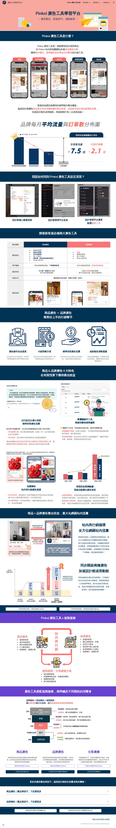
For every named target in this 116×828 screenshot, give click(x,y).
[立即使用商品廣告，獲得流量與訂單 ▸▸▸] (31, 609)
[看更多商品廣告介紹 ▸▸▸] (22, 766)
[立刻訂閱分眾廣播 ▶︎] (93, 771)
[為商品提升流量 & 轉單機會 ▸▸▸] (36, 810)
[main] (58, 15)
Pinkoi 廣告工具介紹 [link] (73, 2)
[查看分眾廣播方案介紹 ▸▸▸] (93, 766)
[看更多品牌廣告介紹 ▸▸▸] (58, 766)
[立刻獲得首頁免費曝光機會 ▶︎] (58, 771)
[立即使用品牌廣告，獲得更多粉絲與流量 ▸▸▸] (84, 609)
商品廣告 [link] (86, 2)
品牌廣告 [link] (96, 2)
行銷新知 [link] (106, 2)
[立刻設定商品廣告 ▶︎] (22, 771)
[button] (114, 2)
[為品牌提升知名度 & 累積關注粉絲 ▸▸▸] (80, 810)
